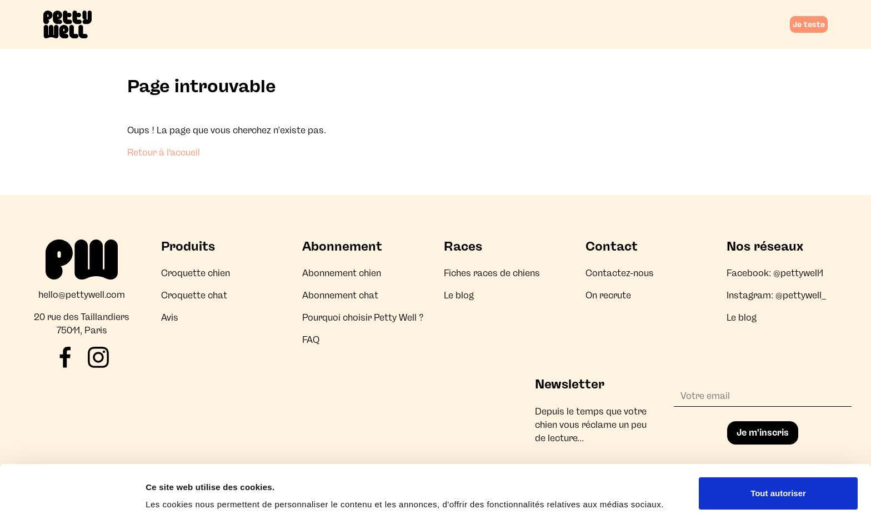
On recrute (608, 295)
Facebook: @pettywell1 (775, 273)
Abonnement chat (340, 295)
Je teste (809, 24)
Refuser (778, 484)
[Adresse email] (763, 396)
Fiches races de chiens (492, 273)
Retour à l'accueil (163, 152)
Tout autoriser (778, 448)
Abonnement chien (341, 273)
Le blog (459, 295)
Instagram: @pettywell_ (776, 295)
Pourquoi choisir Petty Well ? (363, 317)
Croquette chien (195, 273)
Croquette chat (194, 295)
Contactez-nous (619, 273)
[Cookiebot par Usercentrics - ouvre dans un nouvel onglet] (72, 492)
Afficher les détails (183, 490)
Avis (169, 317)
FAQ (310, 340)
